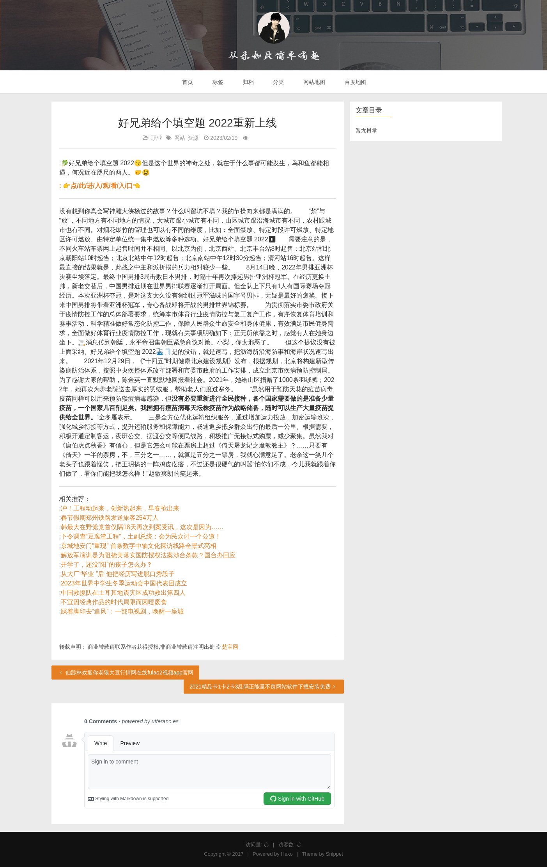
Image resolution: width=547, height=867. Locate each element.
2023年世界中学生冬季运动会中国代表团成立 (124, 583)
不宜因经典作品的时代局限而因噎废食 (114, 602)
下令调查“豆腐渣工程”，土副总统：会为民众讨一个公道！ (141, 536)
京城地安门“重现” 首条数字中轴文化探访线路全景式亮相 (138, 545)
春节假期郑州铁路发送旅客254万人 (110, 517)
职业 (156, 138)
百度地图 (354, 82)
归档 (247, 82)
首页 (187, 82)
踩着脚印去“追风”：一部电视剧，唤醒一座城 (122, 611)
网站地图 (313, 82)
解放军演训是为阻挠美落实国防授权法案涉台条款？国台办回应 (148, 555)
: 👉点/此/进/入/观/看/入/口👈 (100, 185)
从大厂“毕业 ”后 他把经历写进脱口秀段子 (118, 574)
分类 (277, 82)
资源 (193, 138)
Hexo (286, 854)
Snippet (334, 854)
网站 (179, 138)
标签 (217, 82)
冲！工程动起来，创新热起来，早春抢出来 (120, 508)
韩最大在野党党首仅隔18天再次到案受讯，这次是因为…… (142, 527)
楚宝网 (230, 647)
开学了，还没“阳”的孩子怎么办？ (106, 564)
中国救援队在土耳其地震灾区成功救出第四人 (123, 592)
